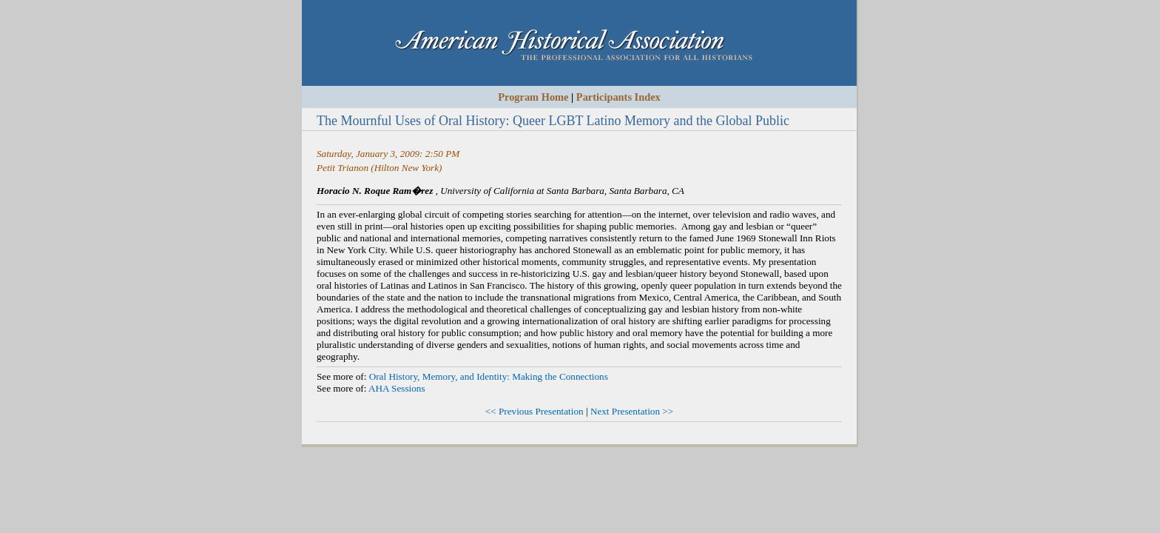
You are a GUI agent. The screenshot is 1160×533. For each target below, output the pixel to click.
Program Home (533, 97)
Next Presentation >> (631, 411)
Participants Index (618, 97)
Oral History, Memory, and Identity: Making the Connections (488, 376)
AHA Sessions (396, 388)
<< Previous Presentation (534, 411)
